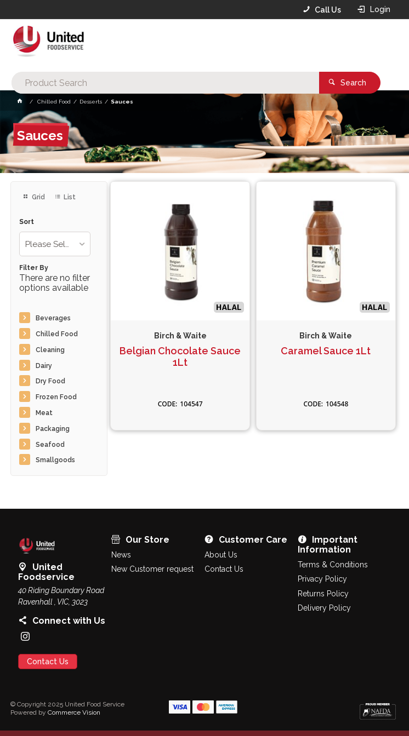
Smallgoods (55, 460)
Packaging (53, 429)
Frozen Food (56, 397)
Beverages (53, 318)
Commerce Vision (74, 712)
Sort (26, 222)
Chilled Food (57, 334)
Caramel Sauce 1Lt (326, 351)
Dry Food (50, 381)
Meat (44, 413)
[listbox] (54, 244)
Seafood (50, 445)
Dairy (44, 366)
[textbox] (201, 44)
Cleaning (50, 350)
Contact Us (48, 661)
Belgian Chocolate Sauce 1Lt (180, 357)
